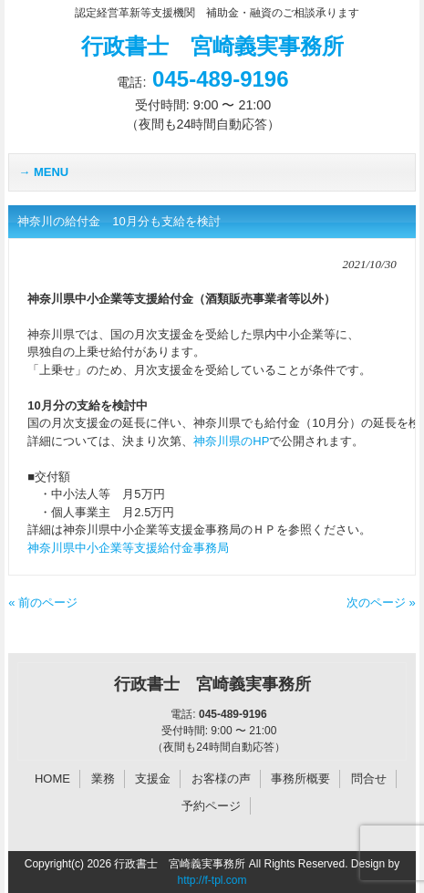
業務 (103, 778)
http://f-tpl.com (211, 880)
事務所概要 (300, 778)
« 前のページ (43, 602)
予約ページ (211, 806)
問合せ (369, 778)
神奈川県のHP (231, 441)
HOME (52, 778)
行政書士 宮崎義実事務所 (212, 46)
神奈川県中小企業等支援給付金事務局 (128, 548)
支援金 (153, 778)
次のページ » (381, 602)
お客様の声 (221, 778)
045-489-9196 (220, 79)
